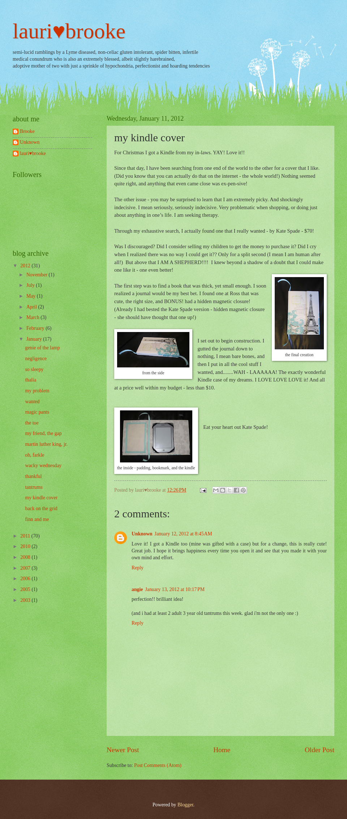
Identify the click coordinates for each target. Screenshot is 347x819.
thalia (30, 380)
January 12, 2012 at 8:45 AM (183, 533)
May (31, 296)
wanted (32, 401)
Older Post (319, 750)
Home (221, 750)
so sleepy (34, 369)
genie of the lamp (42, 347)
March (33, 317)
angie (137, 589)
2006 (25, 578)
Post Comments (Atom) (157, 765)
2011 (25, 536)
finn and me (37, 519)
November (37, 274)
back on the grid (41, 508)
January (34, 339)
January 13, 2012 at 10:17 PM (175, 589)
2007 (25, 568)
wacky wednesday (43, 465)
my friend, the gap (43, 433)
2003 (25, 600)
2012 (25, 265)
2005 (25, 589)
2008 (25, 557)
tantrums (33, 487)
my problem (37, 390)
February (36, 328)
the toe (31, 423)
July (31, 285)
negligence (36, 358)
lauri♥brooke (69, 31)
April (32, 307)
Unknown (142, 533)
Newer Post (123, 750)
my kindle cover (41, 497)
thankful (33, 476)
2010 (25, 546)
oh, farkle (34, 455)
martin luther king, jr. (46, 444)
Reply (137, 567)
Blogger (185, 804)
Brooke (27, 131)
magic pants (37, 412)
